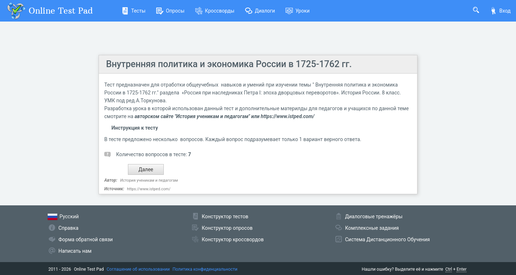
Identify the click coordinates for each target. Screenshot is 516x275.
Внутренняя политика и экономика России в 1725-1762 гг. (229, 64)
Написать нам (74, 251)
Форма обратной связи (85, 239)
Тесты (133, 10)
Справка (68, 228)
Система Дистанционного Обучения (387, 239)
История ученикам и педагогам (149, 180)
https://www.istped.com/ (148, 189)
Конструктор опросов (227, 228)
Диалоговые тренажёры (373, 216)
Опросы (170, 10)
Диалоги (260, 10)
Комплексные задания (372, 228)
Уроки (298, 10)
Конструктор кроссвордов (233, 239)
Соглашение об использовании (138, 269)
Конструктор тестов (225, 216)
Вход (500, 10)
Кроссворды (214, 10)
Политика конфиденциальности (205, 269)
